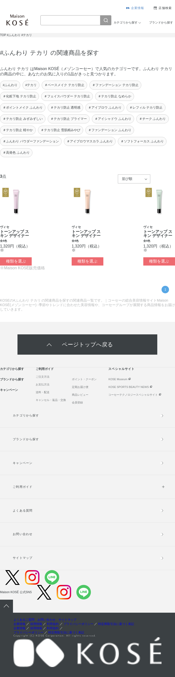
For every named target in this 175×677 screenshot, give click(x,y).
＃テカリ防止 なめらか (114, 96)
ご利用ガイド (45, 369)
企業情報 (137, 8)
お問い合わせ (22, 534)
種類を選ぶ (16, 261)
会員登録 (77, 402)
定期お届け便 (80, 386)
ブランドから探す (161, 22)
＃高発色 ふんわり (16, 152)
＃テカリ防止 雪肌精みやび (61, 130)
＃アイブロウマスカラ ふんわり (90, 141)
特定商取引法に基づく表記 (116, 624)
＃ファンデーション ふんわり (109, 130)
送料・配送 (42, 392)
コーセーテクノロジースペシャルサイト (133, 394)
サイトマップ (22, 558)
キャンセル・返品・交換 (51, 399)
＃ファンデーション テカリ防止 (115, 85)
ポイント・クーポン (84, 379)
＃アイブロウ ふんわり (105, 107)
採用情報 (36, 624)
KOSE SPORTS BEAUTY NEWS (128, 386)
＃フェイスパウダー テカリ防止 (67, 96)
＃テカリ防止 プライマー (68, 119)
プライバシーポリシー (78, 624)
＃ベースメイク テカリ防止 (64, 85)
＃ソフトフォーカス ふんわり (142, 141)
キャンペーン (9, 390)
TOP (3, 35)
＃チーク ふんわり (152, 119)
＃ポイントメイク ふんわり (23, 107)
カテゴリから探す (126, 22)
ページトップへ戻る (87, 344)
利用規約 (53, 624)
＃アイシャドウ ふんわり (113, 119)
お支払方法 (42, 384)
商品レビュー (80, 394)
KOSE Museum (117, 379)
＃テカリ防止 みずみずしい (23, 119)
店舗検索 (165, 8)
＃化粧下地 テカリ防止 (19, 96)
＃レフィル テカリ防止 (146, 107)
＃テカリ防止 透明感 (65, 107)
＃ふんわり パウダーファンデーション (31, 141)
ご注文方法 (42, 376)
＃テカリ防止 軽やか (18, 130)
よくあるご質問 (23, 619)
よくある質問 (22, 510)
